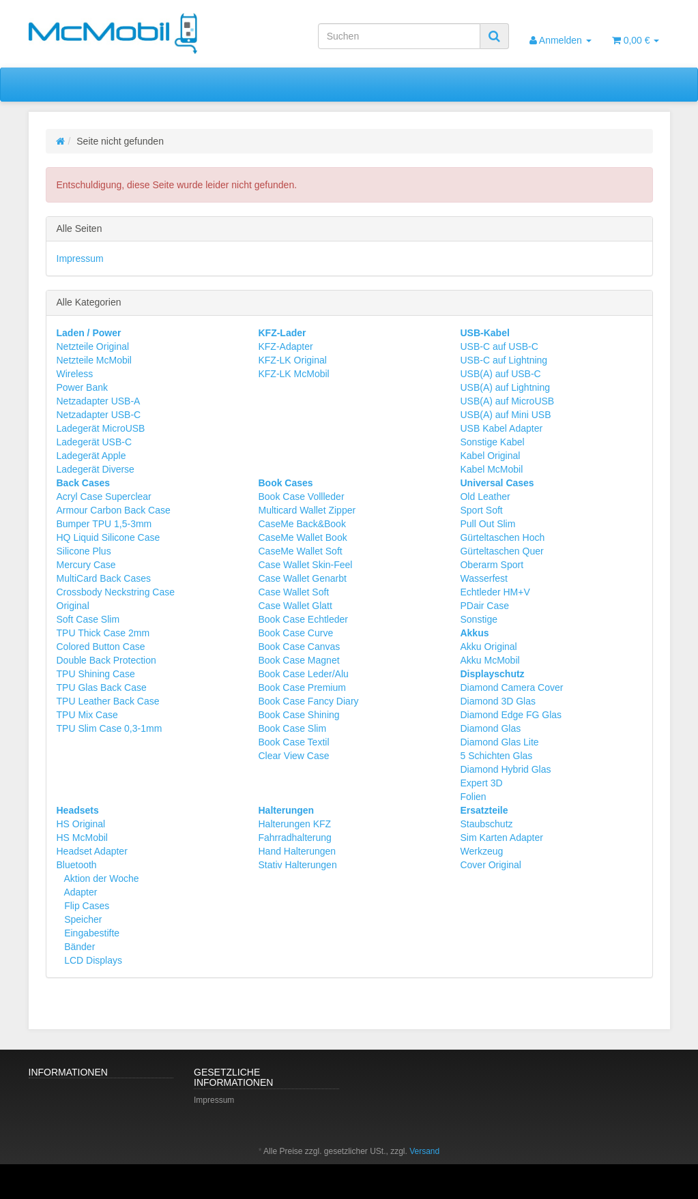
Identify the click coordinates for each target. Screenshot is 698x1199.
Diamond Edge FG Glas (511, 714)
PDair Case (484, 605)
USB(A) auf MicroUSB (507, 401)
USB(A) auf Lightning (505, 387)
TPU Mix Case (87, 714)
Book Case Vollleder (301, 496)
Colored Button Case (101, 646)
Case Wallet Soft (293, 592)
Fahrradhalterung (294, 837)
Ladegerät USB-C (94, 441)
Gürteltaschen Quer (501, 551)
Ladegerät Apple (91, 455)
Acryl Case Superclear (104, 496)
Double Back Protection (106, 660)
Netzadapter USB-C (99, 414)
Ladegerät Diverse (95, 469)
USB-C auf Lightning (503, 360)
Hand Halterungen (297, 851)
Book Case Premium (301, 687)
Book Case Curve (295, 632)
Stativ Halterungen (297, 864)
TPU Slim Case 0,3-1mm (109, 728)
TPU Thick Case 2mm (103, 632)
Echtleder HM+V (494, 592)
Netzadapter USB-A (99, 401)
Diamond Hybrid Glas (505, 769)
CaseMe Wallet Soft (300, 551)
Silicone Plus (84, 551)
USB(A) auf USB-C (500, 373)
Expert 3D (481, 783)
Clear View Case (293, 755)
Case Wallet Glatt (295, 605)
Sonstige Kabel (492, 441)
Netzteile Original (93, 346)
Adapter (79, 892)
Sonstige (478, 619)
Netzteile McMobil (94, 360)
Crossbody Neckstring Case (116, 592)
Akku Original (488, 646)
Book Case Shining (298, 714)
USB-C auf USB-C (499, 346)
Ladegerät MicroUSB (101, 428)
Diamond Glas (490, 728)
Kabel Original (490, 455)
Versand (424, 1151)
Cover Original (490, 864)
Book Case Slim (292, 728)
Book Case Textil (293, 742)
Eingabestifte (90, 933)
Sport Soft (481, 510)
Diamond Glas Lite (499, 742)
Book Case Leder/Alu (303, 673)
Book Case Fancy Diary (308, 701)
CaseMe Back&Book (301, 523)
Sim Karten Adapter (501, 837)
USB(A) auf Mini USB (505, 414)
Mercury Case (86, 564)
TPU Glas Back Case (102, 687)
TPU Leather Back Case (108, 701)
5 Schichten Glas (496, 755)
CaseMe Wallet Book (302, 537)
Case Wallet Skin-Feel (305, 564)
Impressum (80, 258)
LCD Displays (91, 960)
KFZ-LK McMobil (293, 373)
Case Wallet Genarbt (302, 578)
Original (73, 605)
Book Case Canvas (299, 646)
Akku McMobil (489, 660)
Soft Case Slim (88, 619)
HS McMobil (82, 837)
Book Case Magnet (298, 660)
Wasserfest (484, 578)
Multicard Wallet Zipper (306, 510)
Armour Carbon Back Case (114, 510)
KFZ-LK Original (292, 360)
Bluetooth (77, 864)
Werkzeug (481, 851)
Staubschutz (486, 823)
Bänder (78, 946)
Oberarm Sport (491, 564)
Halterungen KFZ (294, 823)
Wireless (75, 373)
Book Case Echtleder (303, 619)
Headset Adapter (92, 851)
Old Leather (485, 496)
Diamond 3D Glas (498, 701)
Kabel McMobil (491, 469)
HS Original (81, 823)
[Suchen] (399, 36)
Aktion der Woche (100, 878)
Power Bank (82, 387)
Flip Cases (85, 905)
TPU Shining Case (96, 673)
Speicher (81, 919)
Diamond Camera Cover (511, 687)
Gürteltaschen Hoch (502, 537)
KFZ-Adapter (285, 346)
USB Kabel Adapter (501, 428)
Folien (473, 796)
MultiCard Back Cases (104, 578)
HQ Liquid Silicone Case (108, 537)
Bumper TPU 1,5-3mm (104, 523)
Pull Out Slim (487, 523)
